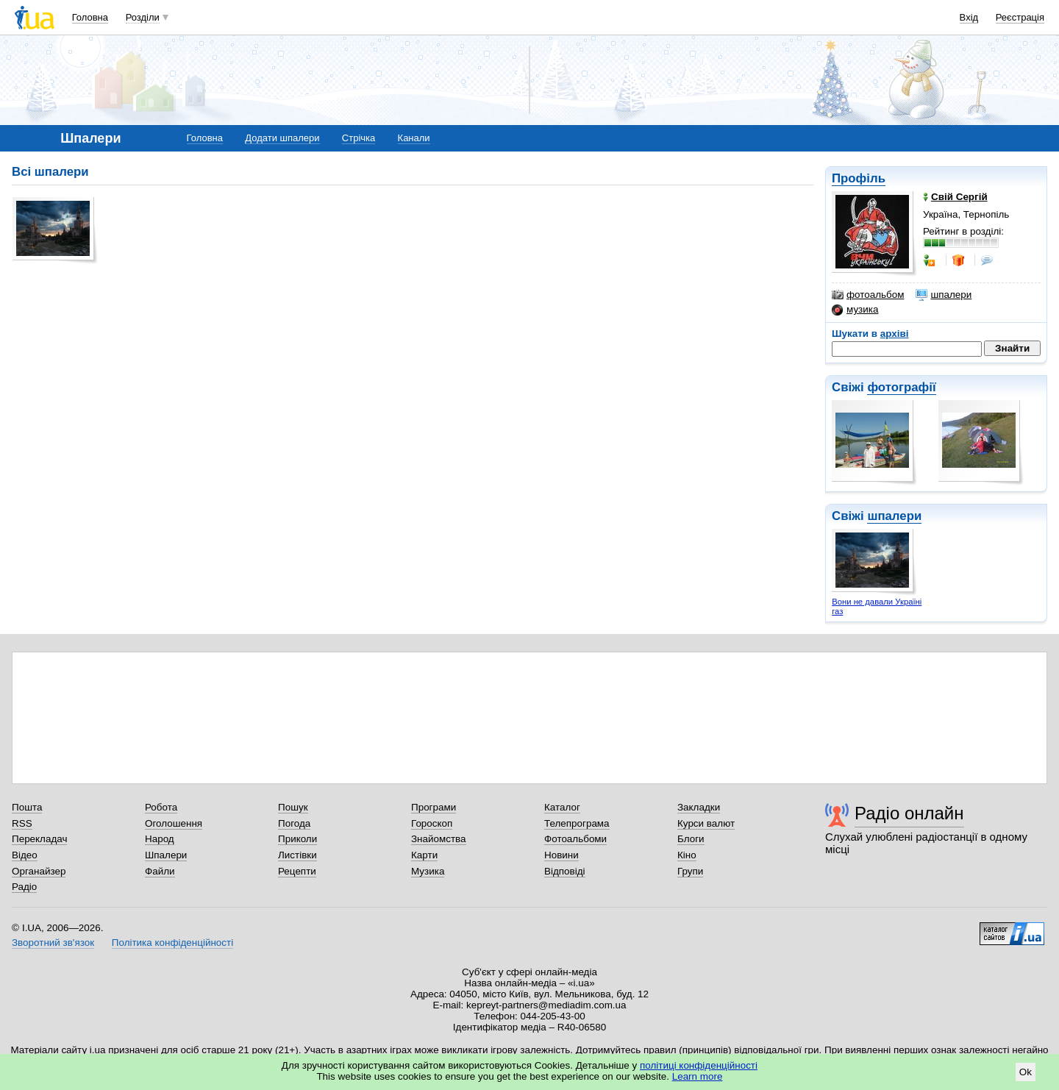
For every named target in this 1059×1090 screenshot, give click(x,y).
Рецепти (297, 871)
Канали (414, 137)
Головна (90, 17)
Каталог (562, 807)
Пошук (293, 807)
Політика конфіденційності (172, 942)
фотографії (901, 387)
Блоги (691, 838)
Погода (294, 823)
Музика (427, 871)
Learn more (697, 1076)
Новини (561, 855)
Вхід (969, 17)
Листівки (297, 855)
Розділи (143, 17)
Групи (690, 871)
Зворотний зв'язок (53, 942)
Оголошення (173, 823)
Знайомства (438, 838)
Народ (159, 838)
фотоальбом (868, 295)
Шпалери (166, 855)
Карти (424, 855)
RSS (22, 823)
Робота (161, 807)
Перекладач (39, 838)
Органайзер (38, 871)
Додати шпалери (282, 137)
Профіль (858, 178)
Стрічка (358, 137)
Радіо (24, 886)
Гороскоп (431, 823)
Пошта (27, 807)
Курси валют (706, 823)
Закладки (698, 807)
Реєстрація (1020, 17)
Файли (160, 871)
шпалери (943, 295)
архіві (894, 333)
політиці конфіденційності (698, 1065)
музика (855, 310)
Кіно (686, 855)
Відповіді (564, 871)
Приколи (297, 838)
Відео (25, 855)
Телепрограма (577, 823)
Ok (1025, 1071)
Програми (433, 807)
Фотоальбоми (575, 838)
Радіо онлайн (909, 813)
